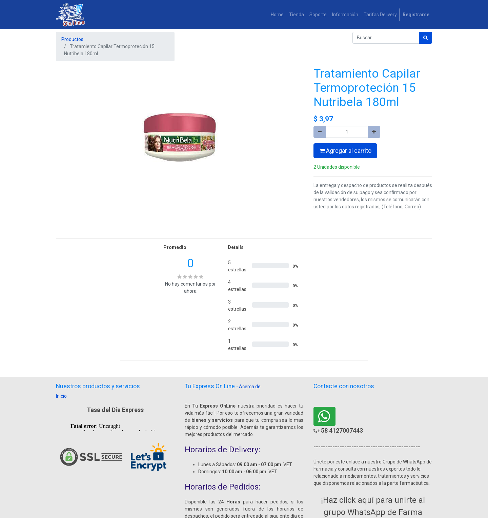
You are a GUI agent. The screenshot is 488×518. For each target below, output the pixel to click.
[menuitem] (277, 14)
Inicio (61, 396)
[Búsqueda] (425, 38)
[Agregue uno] (374, 132)
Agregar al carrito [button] (345, 150)
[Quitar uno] (319, 132)
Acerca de (250, 386)
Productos (72, 39)
